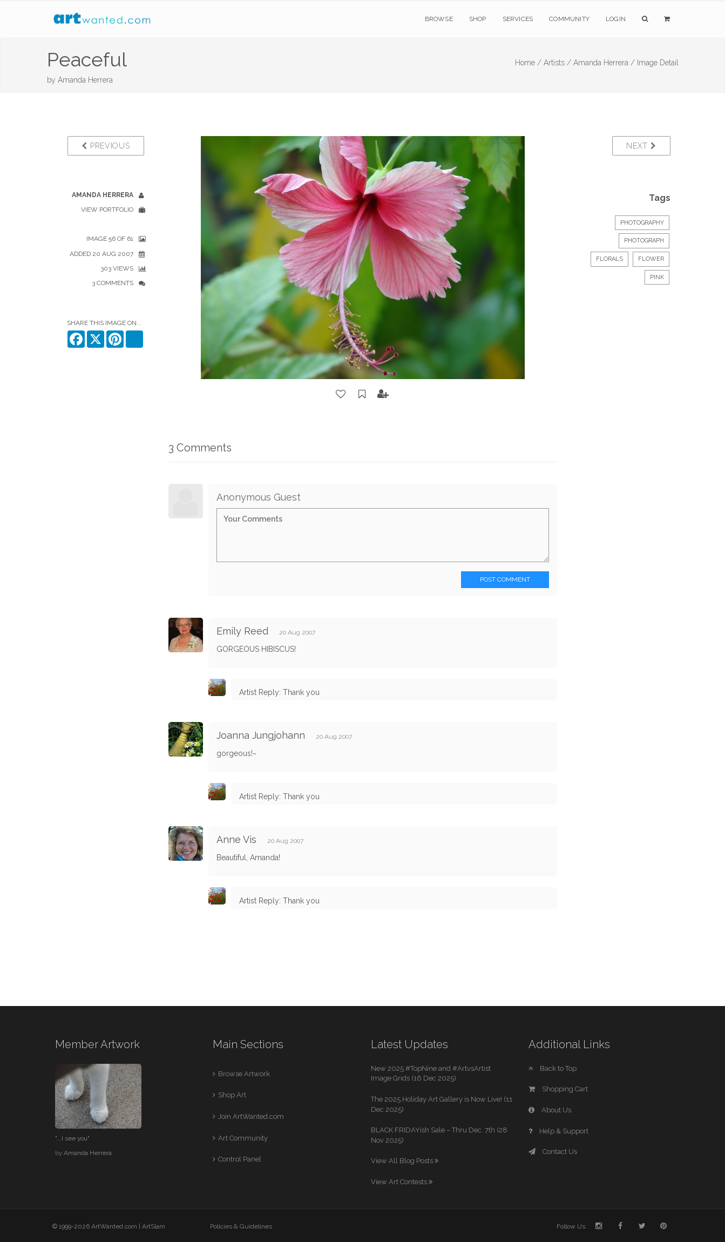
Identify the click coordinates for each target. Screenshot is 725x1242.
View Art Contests (401, 1182)
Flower (651, 258)
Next (641, 145)
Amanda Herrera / (604, 62)
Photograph (644, 240)
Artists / (557, 62)
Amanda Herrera (85, 80)
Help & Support (558, 1131)
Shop (477, 19)
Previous (106, 145)
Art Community (243, 1138)
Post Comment (505, 579)
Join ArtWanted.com (251, 1116)
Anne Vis (236, 839)
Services (518, 19)
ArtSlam (153, 1226)
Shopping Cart (558, 1089)
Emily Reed (242, 631)
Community (569, 19)
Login (616, 19)
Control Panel (239, 1159)
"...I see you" (72, 1138)
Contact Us (552, 1152)
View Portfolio (107, 209)
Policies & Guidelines (241, 1226)
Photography (642, 222)
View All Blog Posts (404, 1161)
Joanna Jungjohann (260, 735)
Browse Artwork (244, 1074)
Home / (528, 62)
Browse (439, 19)
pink (657, 277)
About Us (549, 1110)
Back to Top (552, 1068)
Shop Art (232, 1095)
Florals (609, 258)
